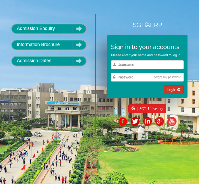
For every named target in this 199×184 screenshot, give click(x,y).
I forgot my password (167, 77)
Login (173, 89)
